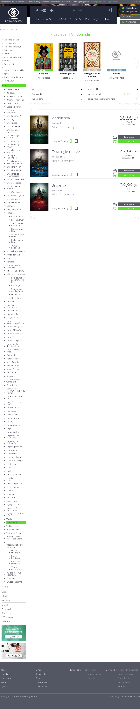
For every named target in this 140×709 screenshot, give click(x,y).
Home (1, 29)
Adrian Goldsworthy (63, 127)
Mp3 (133, 94)
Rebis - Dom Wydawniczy (13, 15)
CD (138, 94)
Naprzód (135, 109)
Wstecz (35, 109)
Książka (124, 94)
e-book (128, 94)
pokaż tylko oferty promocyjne (113, 99)
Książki (6, 29)
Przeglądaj (58, 34)
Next (137, 63)
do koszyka (129, 140)
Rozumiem (136, 2)
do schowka (129, 136)
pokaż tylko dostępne (40, 103)
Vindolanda (80, 34)
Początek (31, 109)
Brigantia (59, 185)
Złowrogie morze (66, 151)
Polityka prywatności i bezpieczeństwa (104, 2)
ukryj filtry (123, 103)
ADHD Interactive (131, 696)
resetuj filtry (135, 103)
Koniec (139, 109)
